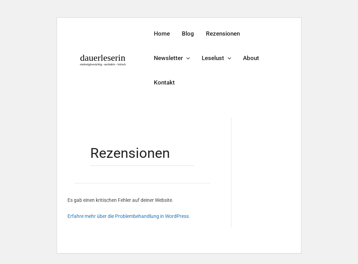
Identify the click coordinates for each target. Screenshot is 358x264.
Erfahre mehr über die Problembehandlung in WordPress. (128, 216)
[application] (186, 57)
